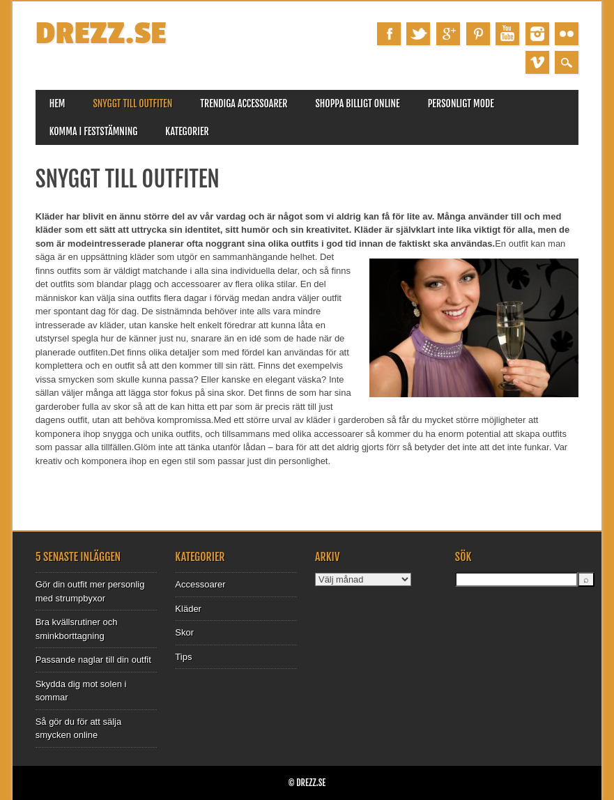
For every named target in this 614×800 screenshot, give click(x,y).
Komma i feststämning (93, 131)
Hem (57, 103)
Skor (184, 632)
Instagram (537, 33)
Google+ (448, 33)
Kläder (188, 608)
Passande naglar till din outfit (93, 659)
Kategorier (186, 131)
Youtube (507, 33)
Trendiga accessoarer (243, 103)
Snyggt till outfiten (132, 103)
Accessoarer (200, 584)
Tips (183, 657)
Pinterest (478, 33)
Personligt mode (461, 103)
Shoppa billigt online (357, 103)
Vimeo (537, 62)
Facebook (389, 33)
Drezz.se (101, 33)
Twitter (418, 33)
